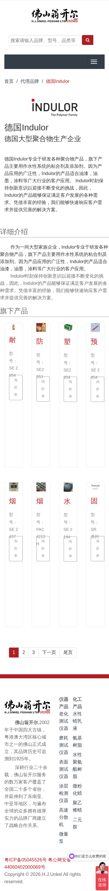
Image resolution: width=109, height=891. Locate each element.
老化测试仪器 (63, 721)
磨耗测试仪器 (63, 745)
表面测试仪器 (63, 769)
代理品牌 (29, 81)
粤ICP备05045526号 (25, 859)
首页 (9, 81)
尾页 (68, 652)
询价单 (16, 387)
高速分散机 (63, 817)
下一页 (49, 652)
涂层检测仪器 (63, 793)
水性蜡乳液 (77, 721)
